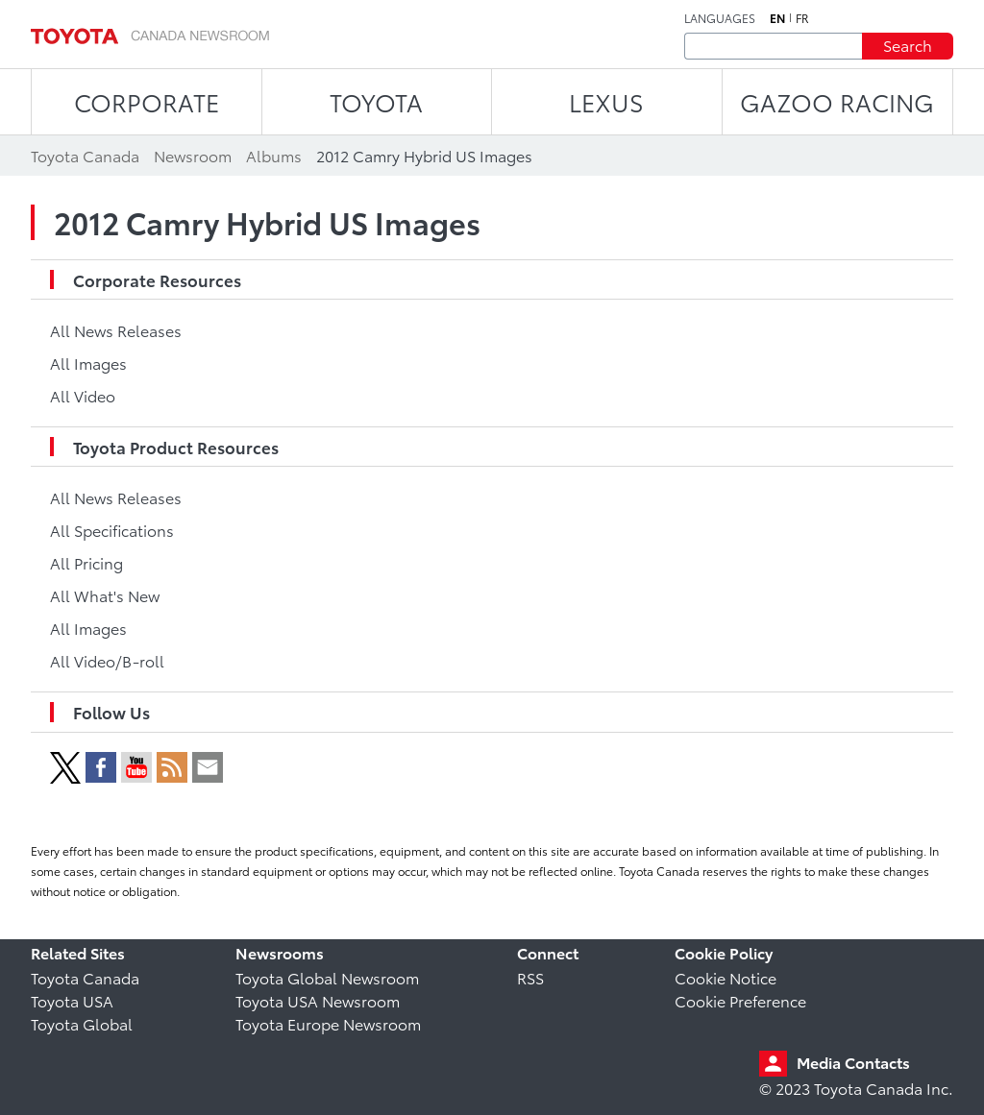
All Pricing (86, 562)
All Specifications (112, 530)
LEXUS (606, 101)
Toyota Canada (85, 977)
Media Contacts (853, 1062)
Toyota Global (82, 1023)
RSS (530, 977)
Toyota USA (72, 1000)
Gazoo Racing (837, 101)
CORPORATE (146, 101)
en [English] (777, 18)
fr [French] (802, 18)
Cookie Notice (725, 977)
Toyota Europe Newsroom (328, 1023)
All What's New (105, 595)
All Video (82, 395)
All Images (88, 362)
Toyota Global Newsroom (327, 977)
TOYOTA (376, 101)
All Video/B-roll (107, 660)
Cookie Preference (740, 1000)
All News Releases (116, 330)
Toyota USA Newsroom (317, 1000)
